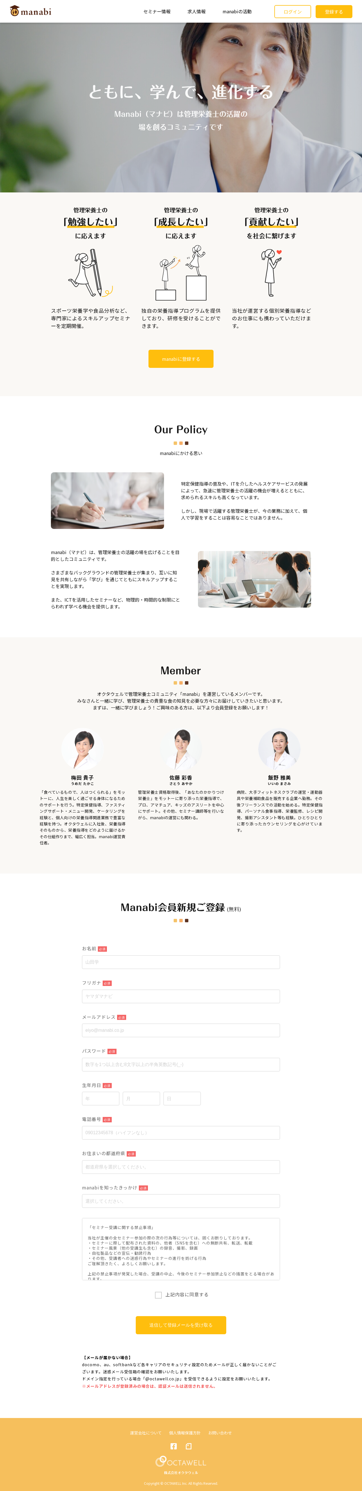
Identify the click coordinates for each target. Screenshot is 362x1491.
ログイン (293, 11)
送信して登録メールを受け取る (181, 1325)
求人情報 (197, 11)
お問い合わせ (220, 1433)
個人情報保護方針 (185, 1433)
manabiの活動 (237, 11)
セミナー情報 (157, 11)
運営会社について (146, 1433)
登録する (334, 11)
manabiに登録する (181, 358)
